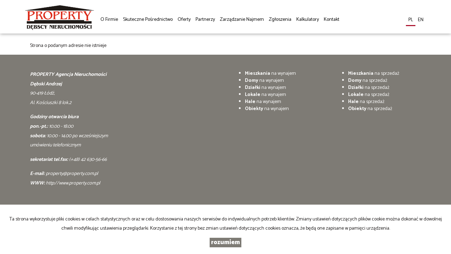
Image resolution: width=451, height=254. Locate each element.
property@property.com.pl (72, 174)
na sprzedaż (373, 73)
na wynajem (270, 73)
